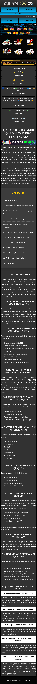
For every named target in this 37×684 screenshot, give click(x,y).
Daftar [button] (27, 9)
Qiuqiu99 (14, 680)
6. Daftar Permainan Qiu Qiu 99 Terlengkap (18, 232)
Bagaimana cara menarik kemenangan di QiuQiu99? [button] (18, 639)
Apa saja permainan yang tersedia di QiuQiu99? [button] (18, 658)
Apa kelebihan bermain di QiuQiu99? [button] (18, 593)
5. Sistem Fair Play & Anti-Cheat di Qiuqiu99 (15, 225)
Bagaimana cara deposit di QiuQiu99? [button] (18, 609)
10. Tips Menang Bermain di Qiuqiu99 (16, 253)
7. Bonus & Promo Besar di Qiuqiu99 (16, 237)
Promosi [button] (11, 21)
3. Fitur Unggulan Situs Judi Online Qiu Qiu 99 (18, 212)
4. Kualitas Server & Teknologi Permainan (17, 219)
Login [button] (9, 9)
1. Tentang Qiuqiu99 (10, 200)
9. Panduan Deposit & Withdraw (14, 248)
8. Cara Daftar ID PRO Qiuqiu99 (14, 242)
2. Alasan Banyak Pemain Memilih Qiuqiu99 (18, 206)
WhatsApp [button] (28, 21)
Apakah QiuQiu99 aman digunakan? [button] (18, 625)
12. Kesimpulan (8, 263)
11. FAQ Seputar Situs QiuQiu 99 (14, 258)
